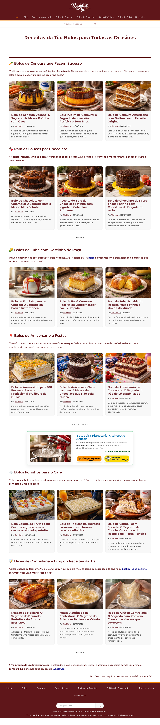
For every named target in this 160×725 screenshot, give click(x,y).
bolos (91, 257)
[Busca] (77, 24)
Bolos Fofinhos (106, 17)
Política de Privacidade (118, 688)
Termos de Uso (146, 688)
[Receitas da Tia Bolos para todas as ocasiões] (80, 7)
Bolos (24, 688)
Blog (26, 17)
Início (17, 17)
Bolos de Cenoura (64, 17)
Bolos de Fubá (125, 17)
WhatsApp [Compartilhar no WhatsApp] (59, 669)
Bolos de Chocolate (86, 17)
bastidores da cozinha (134, 569)
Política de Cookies (87, 688)
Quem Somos (61, 688)
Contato (41, 688)
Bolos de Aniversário (42, 17)
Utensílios (140, 17)
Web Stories (80, 695)
